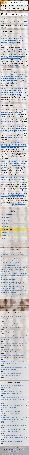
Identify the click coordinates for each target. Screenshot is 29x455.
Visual (24, 15)
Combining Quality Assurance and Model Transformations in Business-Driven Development (14, 269)
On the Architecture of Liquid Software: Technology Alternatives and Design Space (13, 254)
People (6, 223)
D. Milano (11, 37)
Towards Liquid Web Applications (11, 441)
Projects (6, 226)
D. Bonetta (11, 35)
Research (7, 239)
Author (3, 22)
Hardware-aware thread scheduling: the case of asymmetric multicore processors (13, 181)
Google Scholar (6, 65)
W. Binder (4, 56)
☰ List (18, 15)
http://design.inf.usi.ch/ (14, 451)
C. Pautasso (19, 35)
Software (7, 242)
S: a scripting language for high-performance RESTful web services (13, 112)
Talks (5, 245)
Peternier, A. (5, 73)
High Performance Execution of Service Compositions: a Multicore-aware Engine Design (13, 92)
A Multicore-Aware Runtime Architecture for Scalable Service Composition (13, 165)
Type (3, 23)
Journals (6, 220)
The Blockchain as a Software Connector (14, 425)
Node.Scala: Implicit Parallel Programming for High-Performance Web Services (14, 145)
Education (7, 217)
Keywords (5, 235)
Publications (8, 229)
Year (8, 23)
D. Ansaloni (13, 73)
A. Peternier (12, 54)
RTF (26, 22)
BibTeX (23, 22)
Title (7, 22)
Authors (4, 232)
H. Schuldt (17, 37)
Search (6, 18)
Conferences (8, 214)
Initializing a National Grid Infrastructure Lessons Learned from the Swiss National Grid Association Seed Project (14, 260)
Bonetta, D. (4, 54)
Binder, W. (4, 35)
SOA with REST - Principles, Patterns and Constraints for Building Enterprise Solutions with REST (14, 419)
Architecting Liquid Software (10, 265)
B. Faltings (9, 38)
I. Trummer (19, 38)
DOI (19, 49)
